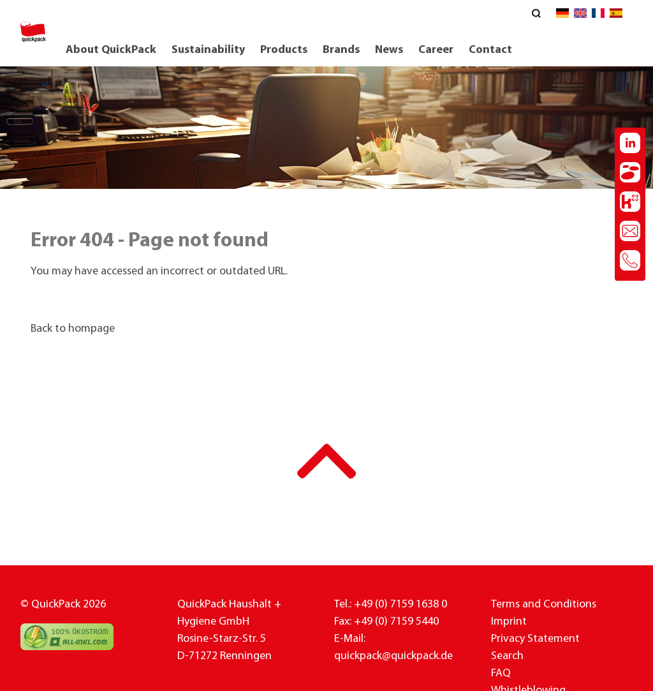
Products (283, 50)
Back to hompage (73, 329)
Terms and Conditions (543, 604)
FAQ (501, 673)
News (389, 50)
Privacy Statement (535, 639)
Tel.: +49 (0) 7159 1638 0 (390, 604)
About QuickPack (111, 50)
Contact (490, 50)
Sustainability (208, 50)
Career (435, 50)
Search (507, 656)
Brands (341, 50)
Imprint (509, 622)
